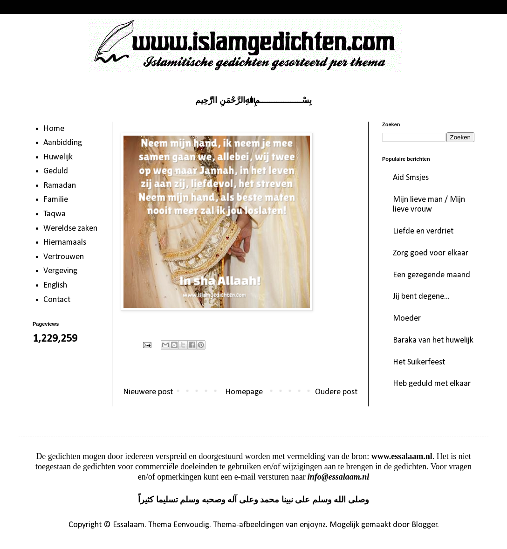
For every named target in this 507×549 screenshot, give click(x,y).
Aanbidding (62, 142)
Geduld (55, 171)
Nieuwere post (148, 392)
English (55, 285)
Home (53, 128)
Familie (55, 199)
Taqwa (54, 214)
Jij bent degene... (421, 296)
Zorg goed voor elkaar (430, 253)
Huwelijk (58, 157)
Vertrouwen (63, 257)
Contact (56, 299)
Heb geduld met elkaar (432, 383)
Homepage (244, 392)
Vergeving (60, 271)
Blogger (424, 525)
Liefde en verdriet (423, 231)
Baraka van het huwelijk (433, 340)
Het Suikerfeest (419, 362)
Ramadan (59, 185)
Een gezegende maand (431, 275)
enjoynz (313, 525)
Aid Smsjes (411, 177)
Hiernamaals (64, 242)
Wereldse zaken (70, 228)
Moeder (407, 318)
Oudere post (336, 392)
